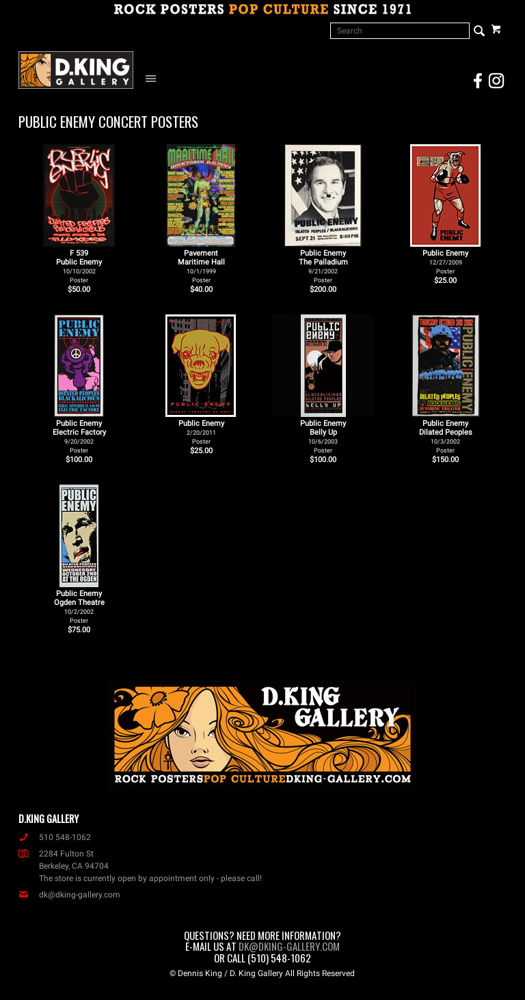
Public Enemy (445, 262)
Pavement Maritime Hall (201, 266)
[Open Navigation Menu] (154, 78)
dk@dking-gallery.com (69, 895)
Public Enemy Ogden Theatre (79, 606)
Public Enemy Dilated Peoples (445, 436)
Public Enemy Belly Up (323, 436)
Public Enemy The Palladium (323, 266)
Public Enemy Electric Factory (79, 436)
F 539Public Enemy (79, 266)
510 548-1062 (54, 837)
